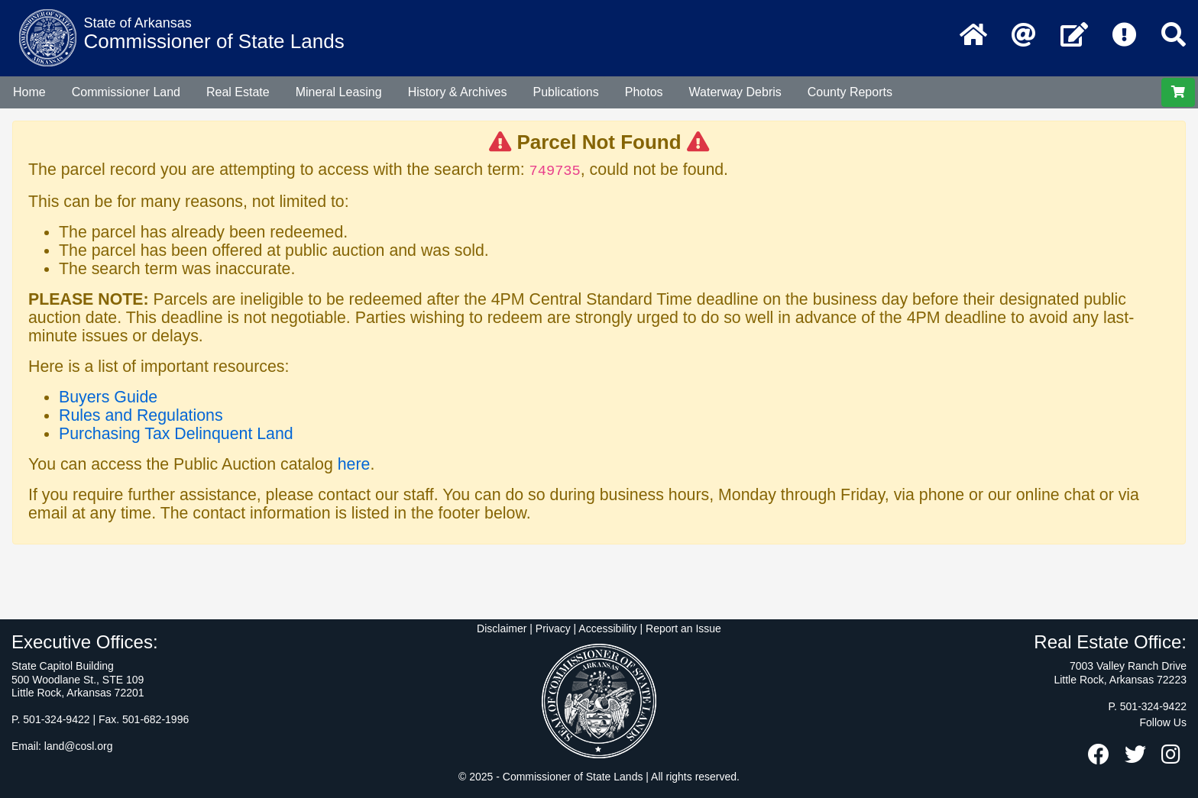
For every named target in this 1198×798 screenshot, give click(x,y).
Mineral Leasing (339, 92)
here (354, 464)
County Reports (850, 92)
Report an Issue (683, 628)
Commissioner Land (126, 92)
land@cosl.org (78, 746)
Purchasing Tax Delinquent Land (176, 434)
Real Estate (238, 92)
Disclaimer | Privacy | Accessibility (557, 628)
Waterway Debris (735, 92)
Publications (565, 92)
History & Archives (457, 92)
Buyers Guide (108, 397)
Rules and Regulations (141, 415)
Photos (644, 92)
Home (29, 92)
